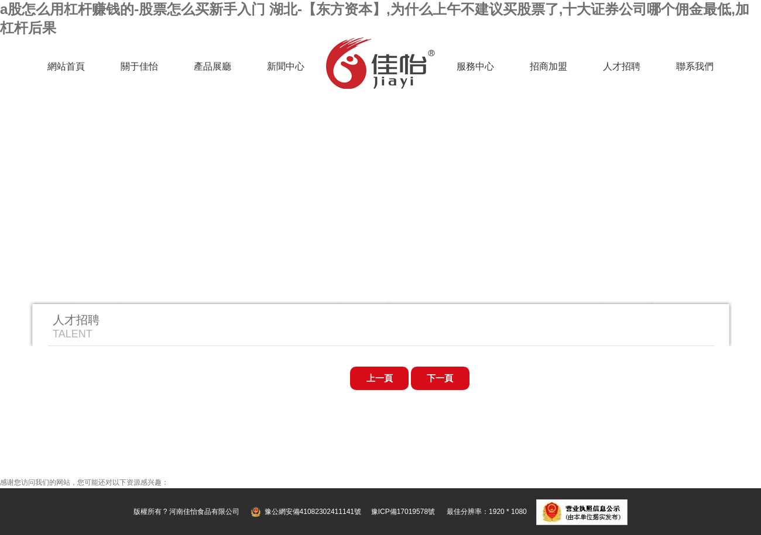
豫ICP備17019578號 (403, 512)
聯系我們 (695, 66)
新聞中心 (285, 66)
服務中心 (475, 66)
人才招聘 (621, 66)
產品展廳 (212, 66)
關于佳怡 (139, 66)
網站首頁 (66, 66)
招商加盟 (548, 66)
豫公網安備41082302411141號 (313, 512)
